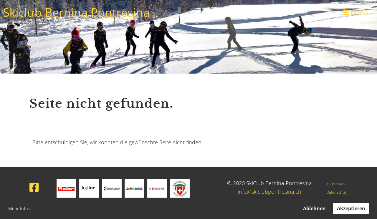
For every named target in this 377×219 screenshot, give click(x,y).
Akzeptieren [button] (351, 208)
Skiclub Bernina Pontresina (76, 12)
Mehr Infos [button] (19, 208)
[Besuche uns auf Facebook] (34, 187)
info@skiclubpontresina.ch (269, 191)
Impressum (335, 183)
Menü (355, 12)
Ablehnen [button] (314, 208)
